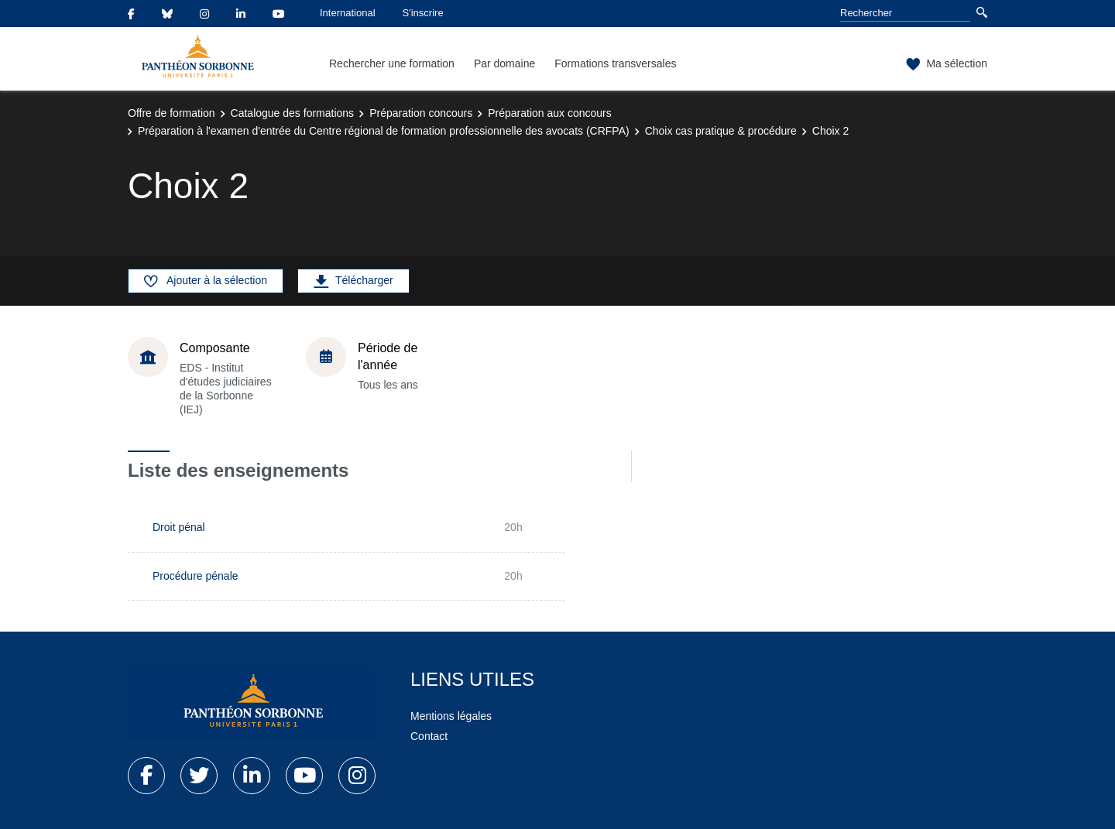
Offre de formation (171, 113)
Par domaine (504, 63)
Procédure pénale (195, 576)
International (348, 13)
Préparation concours (420, 113)
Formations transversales (615, 63)
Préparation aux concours (550, 113)
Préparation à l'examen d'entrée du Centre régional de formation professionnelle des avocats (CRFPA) (384, 131)
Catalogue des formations (293, 113)
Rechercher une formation (392, 63)
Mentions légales (451, 716)
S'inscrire (423, 13)
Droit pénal (179, 527)
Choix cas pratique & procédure (721, 131)
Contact (429, 736)
